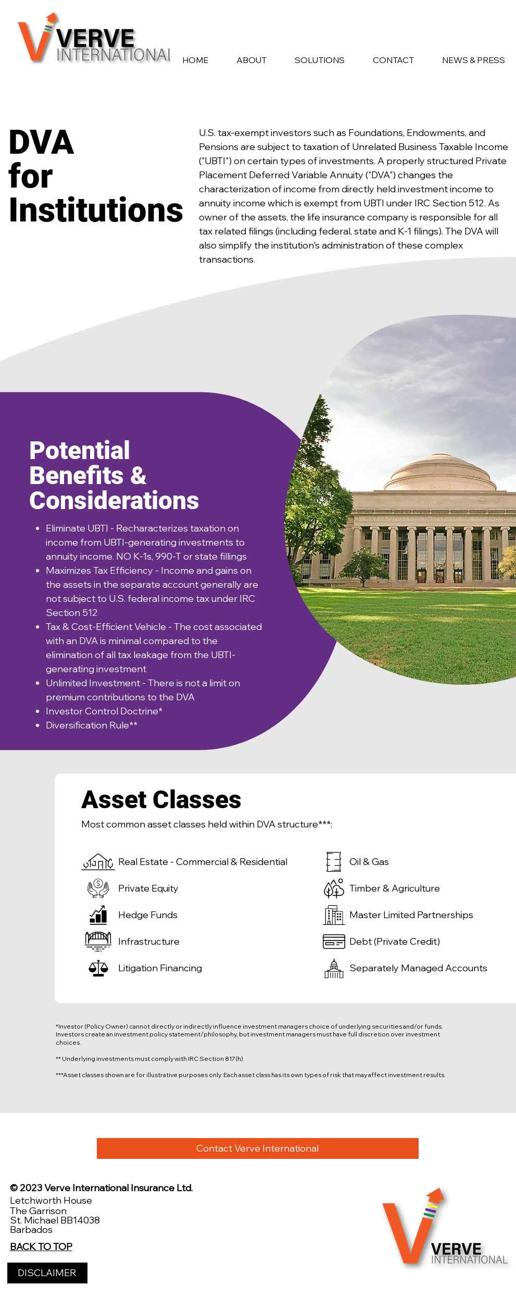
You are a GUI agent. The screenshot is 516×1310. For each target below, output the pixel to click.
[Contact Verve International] (258, 1148)
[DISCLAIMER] (47, 1273)
